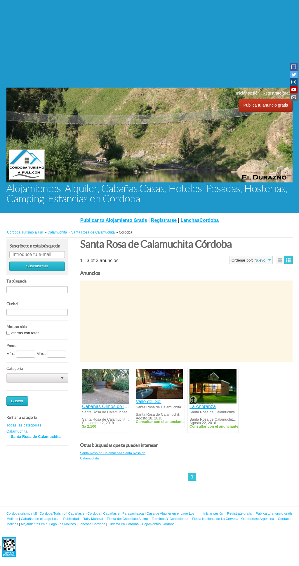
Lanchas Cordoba (92, 524)
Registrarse (164, 220)
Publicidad (71, 518)
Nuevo (259, 260)
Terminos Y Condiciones (170, 518)
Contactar (285, 518)
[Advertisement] (149, 44)
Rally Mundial (93, 518)
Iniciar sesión (248, 93)
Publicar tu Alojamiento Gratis (113, 220)
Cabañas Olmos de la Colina (105, 406)
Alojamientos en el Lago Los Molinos (48, 524)
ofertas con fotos (25, 333)
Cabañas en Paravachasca (123, 513)
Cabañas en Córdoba (84, 513)
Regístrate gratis (278, 93)
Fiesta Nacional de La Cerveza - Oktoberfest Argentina (233, 518)
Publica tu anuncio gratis (265, 105)
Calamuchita (16, 431)
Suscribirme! (37, 266)
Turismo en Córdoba (123, 524)
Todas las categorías (23, 425)
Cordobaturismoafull (21, 513)
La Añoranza (203, 406)
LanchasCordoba (199, 220)
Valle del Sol (148, 401)
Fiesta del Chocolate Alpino (127, 518)
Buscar (17, 401)
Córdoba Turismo (52, 513)
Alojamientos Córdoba (158, 524)
